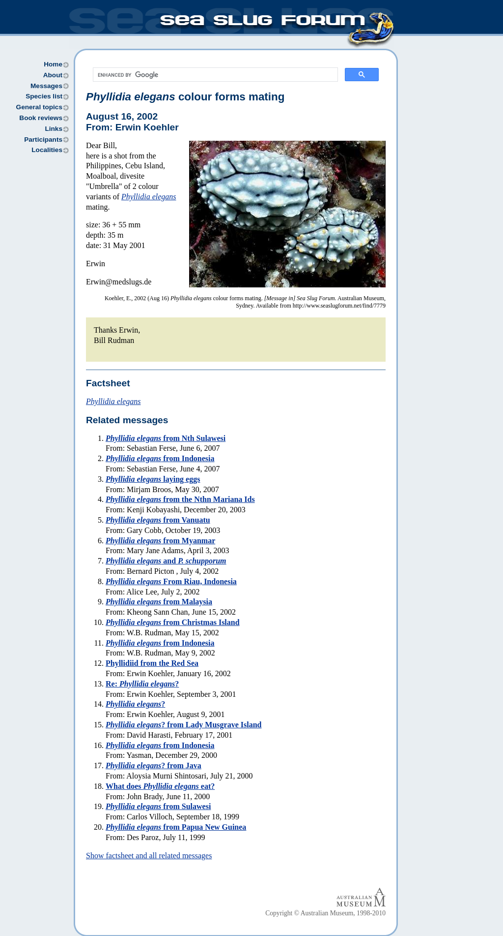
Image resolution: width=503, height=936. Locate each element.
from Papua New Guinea (176, 827)
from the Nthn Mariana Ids (180, 499)
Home (53, 64)
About (52, 75)
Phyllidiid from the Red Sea (152, 663)
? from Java (153, 765)
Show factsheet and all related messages (149, 855)
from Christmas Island (173, 622)
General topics (39, 107)
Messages (46, 86)
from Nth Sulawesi (165, 438)
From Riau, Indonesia (171, 581)
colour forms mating (185, 97)
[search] (214, 74)
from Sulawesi (158, 806)
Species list (44, 96)
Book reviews (40, 118)
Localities (46, 150)
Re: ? (142, 684)
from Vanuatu (158, 520)
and (166, 561)
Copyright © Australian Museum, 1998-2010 (325, 913)
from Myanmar (160, 540)
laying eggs (153, 479)
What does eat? (160, 786)
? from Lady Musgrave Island (184, 724)
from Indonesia (160, 458)
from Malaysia (159, 601)
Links (53, 128)
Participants (43, 139)
